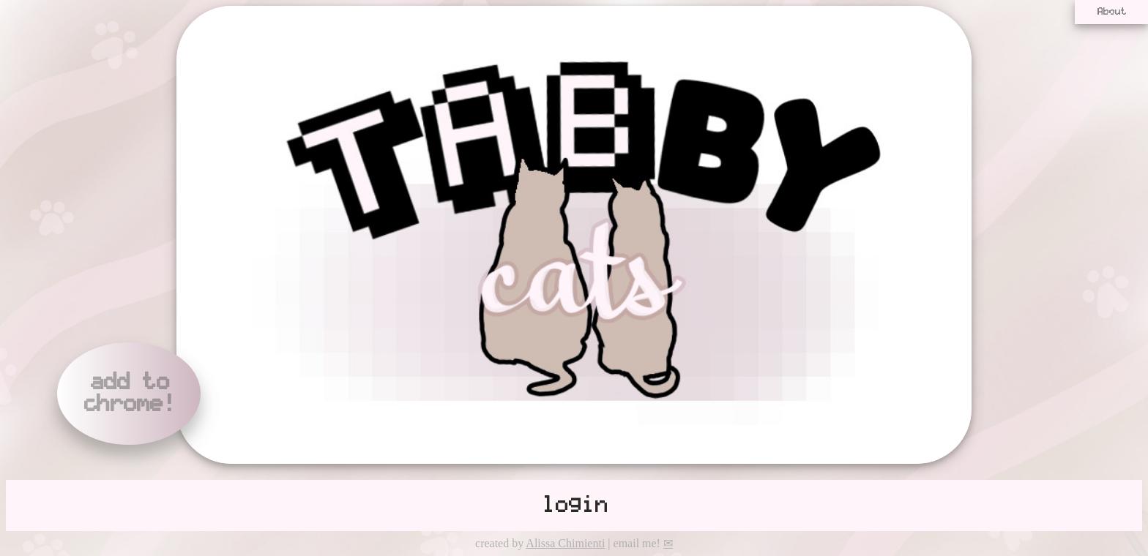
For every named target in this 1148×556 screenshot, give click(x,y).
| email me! (639, 543)
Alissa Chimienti (565, 543)
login (574, 505)
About (1111, 12)
